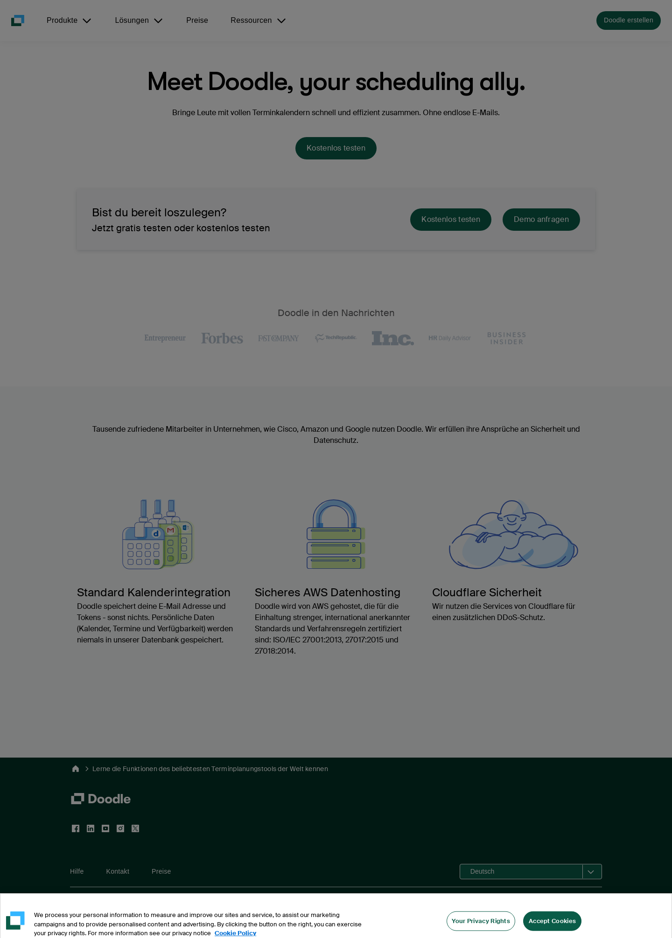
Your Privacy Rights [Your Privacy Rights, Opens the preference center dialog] (481, 927)
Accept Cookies (552, 927)
